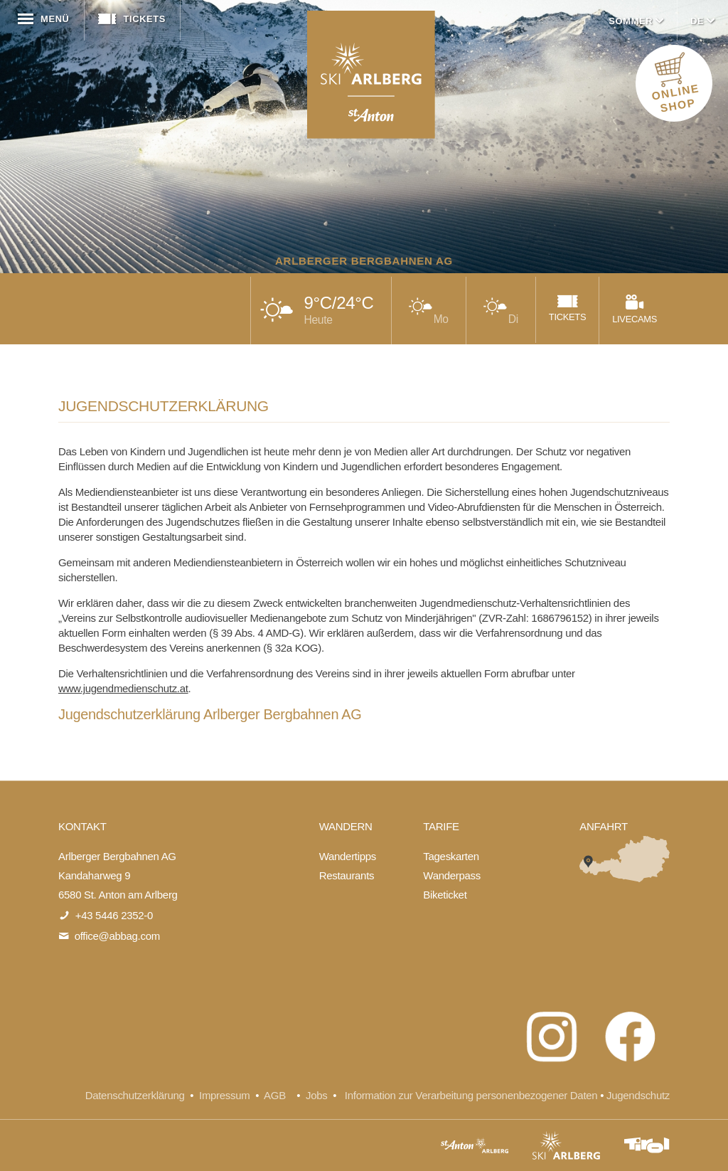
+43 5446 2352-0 (114, 915)
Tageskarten (450, 856)
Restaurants (347, 875)
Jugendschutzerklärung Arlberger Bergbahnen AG (210, 714)
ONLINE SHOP (675, 87)
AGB (275, 1095)
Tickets (130, 19)
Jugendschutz (638, 1095)
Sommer (638, 21)
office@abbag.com (117, 936)
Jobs (319, 1095)
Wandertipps (347, 856)
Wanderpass (452, 875)
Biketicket (444, 895)
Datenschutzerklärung (135, 1095)
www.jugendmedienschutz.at (123, 688)
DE (704, 21)
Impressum (224, 1095)
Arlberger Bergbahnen (371, 75)
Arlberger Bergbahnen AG (364, 261)
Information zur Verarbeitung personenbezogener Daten (471, 1095)
